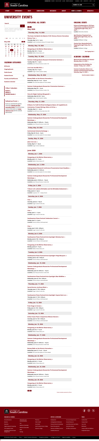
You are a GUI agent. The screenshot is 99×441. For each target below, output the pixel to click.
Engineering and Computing (10, 426)
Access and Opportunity (71, 419)
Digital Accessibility (66, 437)
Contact (74, 437)
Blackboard (84, 426)
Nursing (21, 431)
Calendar (77, 1)
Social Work (37, 424)
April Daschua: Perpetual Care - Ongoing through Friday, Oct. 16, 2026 (83, 37)
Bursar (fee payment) (55, 426)
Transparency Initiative (43, 437)
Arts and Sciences (8, 419)
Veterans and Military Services (57, 428)
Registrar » (8, 90)
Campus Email (84, 422)
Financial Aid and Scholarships (57, 424)
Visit (29, 11)
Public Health (38, 422)
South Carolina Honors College (41, 426)
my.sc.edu (84, 424)
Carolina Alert (84, 419)
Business (6, 422)
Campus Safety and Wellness (87, 428)
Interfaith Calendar (10, 94)
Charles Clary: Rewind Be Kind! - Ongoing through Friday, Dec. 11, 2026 (83, 45)
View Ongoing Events (89, 51)
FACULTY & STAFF (58, 1)
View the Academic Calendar (88, 75)
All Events (7, 66)
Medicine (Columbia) (24, 425)
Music (21, 429)
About (64, 11)
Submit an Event (11, 101)
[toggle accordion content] (23, 76)
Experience (18, 11)
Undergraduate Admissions (56, 422)
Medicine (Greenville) (24, 427)
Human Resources (70, 422)
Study (7, 11)
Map (81, 1)
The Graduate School (8, 428)
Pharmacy (37, 419)
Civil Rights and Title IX (55, 437)
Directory (86, 1)
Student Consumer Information (30, 437)
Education (6, 424)
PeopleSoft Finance (86, 430)
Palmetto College (38, 428)
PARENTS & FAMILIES (69, 1)
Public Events (8, 72)
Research (53, 11)
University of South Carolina (11, 437)
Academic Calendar (9, 81)
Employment (53, 419)
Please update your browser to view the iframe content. (49, 209)
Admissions (40, 11)
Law (20, 423)
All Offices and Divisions (71, 428)
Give (94, 1)
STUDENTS (53, 1)
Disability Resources (55, 430)
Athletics (90, 11)
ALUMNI (63, 1)
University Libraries (70, 426)
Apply (91, 1)
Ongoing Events (8, 69)
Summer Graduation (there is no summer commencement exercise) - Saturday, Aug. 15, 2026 (84, 70)
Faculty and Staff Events (11, 78)
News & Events (77, 11)
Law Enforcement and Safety (72, 424)
